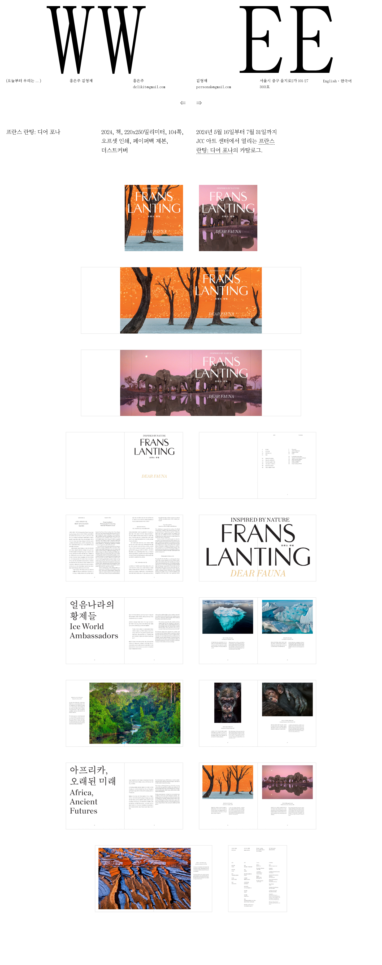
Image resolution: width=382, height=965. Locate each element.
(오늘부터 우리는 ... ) (23, 81)
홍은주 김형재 (81, 81)
